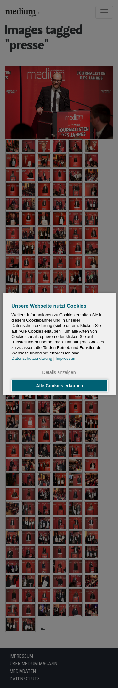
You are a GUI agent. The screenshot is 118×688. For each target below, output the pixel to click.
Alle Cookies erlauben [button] (59, 385)
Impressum (66, 358)
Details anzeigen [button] (59, 372)
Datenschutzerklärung (31, 358)
